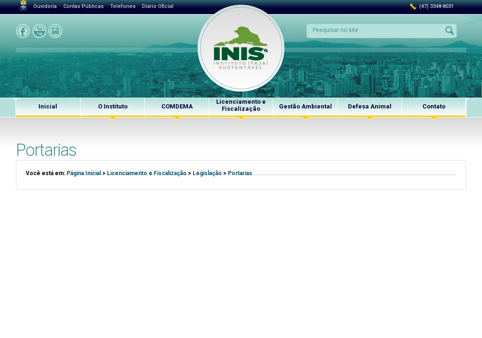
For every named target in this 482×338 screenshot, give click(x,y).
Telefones (123, 6)
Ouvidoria (45, 6)
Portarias (240, 173)
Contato (433, 106)
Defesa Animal (370, 106)
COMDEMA (177, 106)
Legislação (207, 173)
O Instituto (113, 106)
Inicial (47, 106)
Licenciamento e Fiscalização (241, 105)
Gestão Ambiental (305, 106)
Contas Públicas (83, 6)
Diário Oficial (157, 6)
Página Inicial (84, 173)
